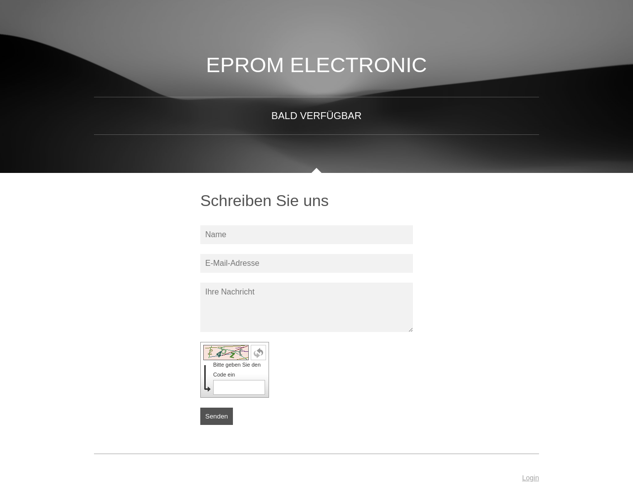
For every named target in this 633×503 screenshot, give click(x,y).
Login (530, 478)
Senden (216, 416)
